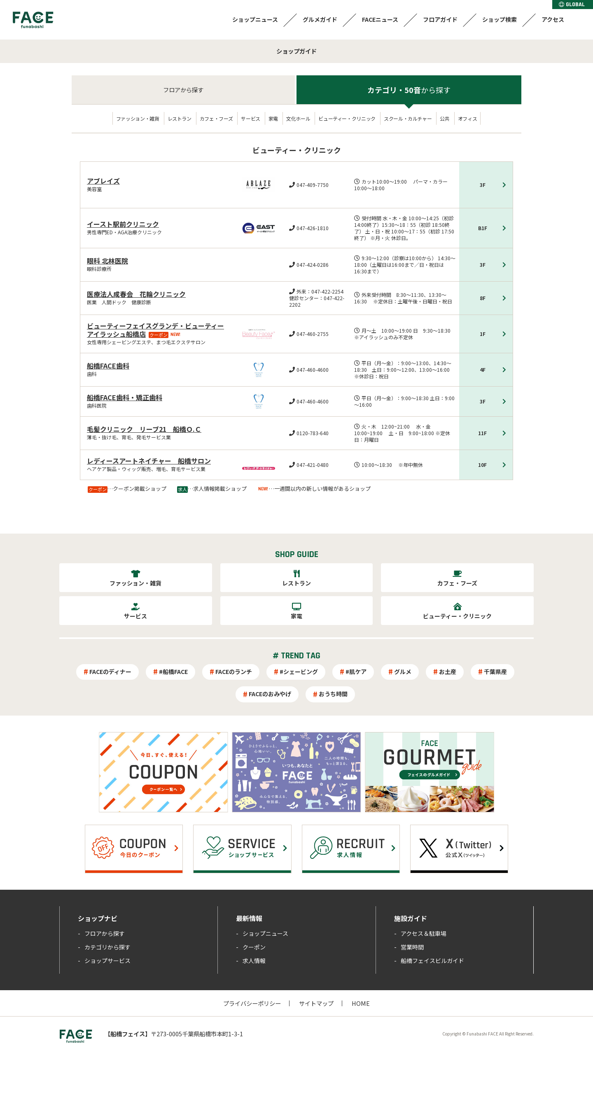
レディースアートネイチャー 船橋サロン (149, 461)
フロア (183, 89)
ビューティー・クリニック (347, 118)
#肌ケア (356, 671)
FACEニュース (380, 19)
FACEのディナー (110, 671)
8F (483, 297)
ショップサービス (107, 960)
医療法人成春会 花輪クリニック (136, 294)
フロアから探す (104, 933)
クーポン (254, 947)
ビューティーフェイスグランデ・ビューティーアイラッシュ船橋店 (155, 330)
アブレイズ (103, 181)
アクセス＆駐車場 (423, 933)
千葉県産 (495, 671)
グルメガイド (320, 19)
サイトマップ (316, 1003)
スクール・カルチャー (408, 118)
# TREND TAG (296, 656)
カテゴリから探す (107, 947)
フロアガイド (440, 19)
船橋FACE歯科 (108, 366)
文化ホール (298, 118)
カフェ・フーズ (216, 118)
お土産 (447, 671)
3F (483, 184)
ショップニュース (255, 19)
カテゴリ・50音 (409, 89)
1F (483, 333)
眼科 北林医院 (107, 261)
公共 (444, 118)
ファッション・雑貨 (137, 118)
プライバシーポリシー (252, 1003)
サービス (250, 118)
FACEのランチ (233, 671)
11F (482, 432)
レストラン (179, 118)
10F (482, 464)
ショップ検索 (499, 19)
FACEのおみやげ (270, 694)
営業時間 (412, 947)
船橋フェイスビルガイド (432, 960)
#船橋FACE (173, 671)
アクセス (553, 19)
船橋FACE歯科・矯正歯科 (124, 397)
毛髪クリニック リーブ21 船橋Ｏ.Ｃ (144, 429)
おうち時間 (333, 694)
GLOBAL (572, 4)
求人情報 (254, 960)
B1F (482, 227)
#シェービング (299, 671)
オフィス (467, 118)
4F (483, 369)
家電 (273, 118)
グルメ (402, 671)
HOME (361, 1003)
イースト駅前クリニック (123, 224)
